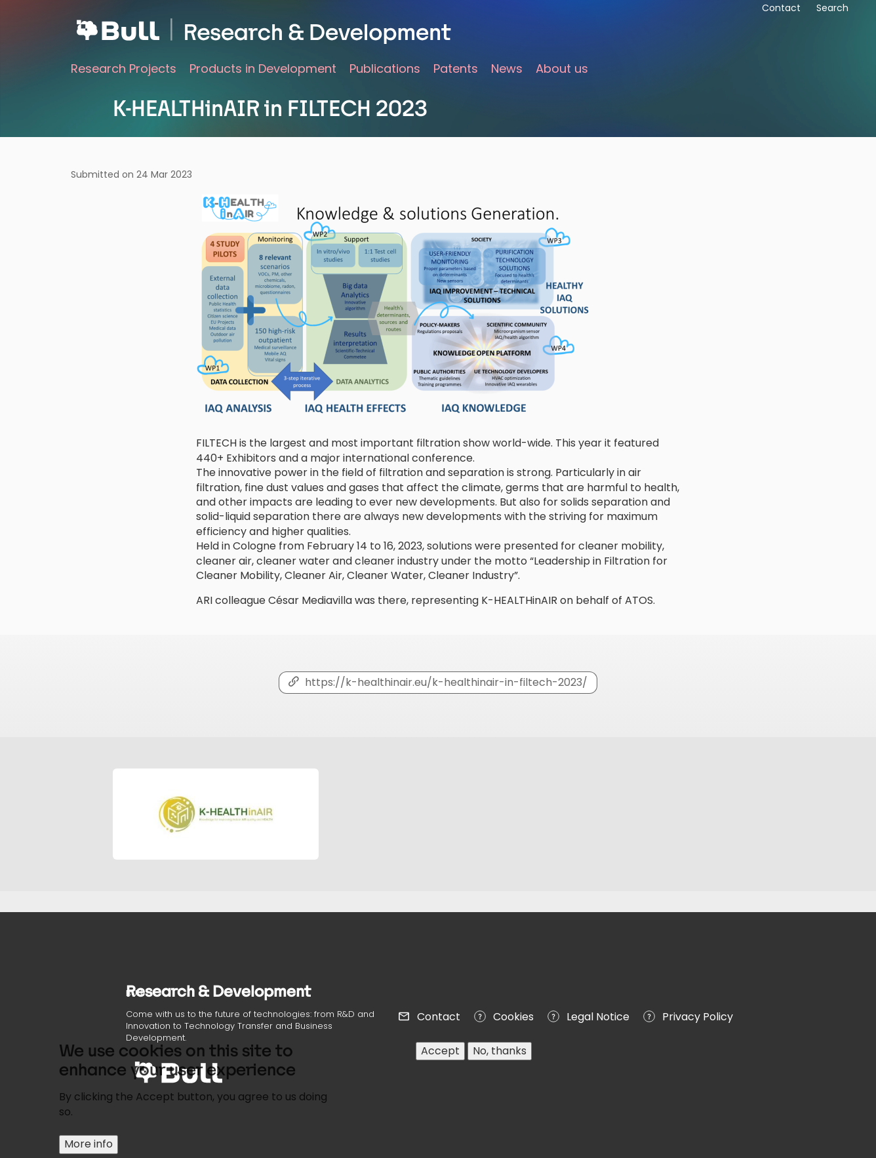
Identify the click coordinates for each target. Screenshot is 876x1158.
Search (832, 7)
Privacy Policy (697, 1016)
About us (562, 68)
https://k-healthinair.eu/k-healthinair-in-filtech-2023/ (446, 682)
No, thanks (500, 1058)
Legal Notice (598, 1016)
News (507, 68)
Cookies (513, 1016)
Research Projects (123, 68)
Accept (440, 1058)
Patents (455, 68)
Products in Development (262, 68)
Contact (438, 1016)
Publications (384, 68)
